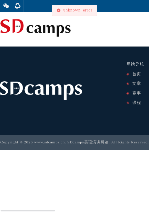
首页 (136, 74)
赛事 (136, 93)
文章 (136, 83)
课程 (136, 102)
